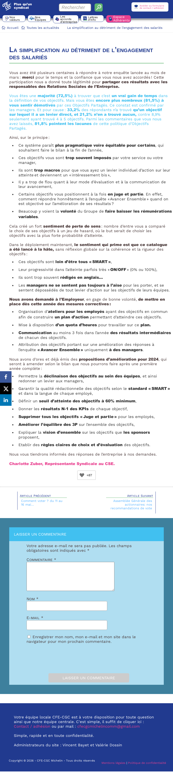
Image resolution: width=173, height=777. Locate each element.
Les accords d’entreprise (68, 19)
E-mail (35, 623)
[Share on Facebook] (6, 377)
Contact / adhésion (32, 732)
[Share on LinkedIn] (6, 400)
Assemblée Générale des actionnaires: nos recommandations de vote (131, 504)
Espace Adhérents (121, 18)
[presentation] (52, 663)
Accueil (12, 28)
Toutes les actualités (43, 28)
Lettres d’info (93, 18)
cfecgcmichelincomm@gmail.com (108, 732)
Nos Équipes (40, 18)
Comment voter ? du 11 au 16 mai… (42, 502)
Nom (33, 604)
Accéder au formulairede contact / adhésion (152, 6)
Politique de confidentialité (147, 768)
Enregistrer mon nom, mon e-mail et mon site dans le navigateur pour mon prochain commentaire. (81, 644)
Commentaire (41, 559)
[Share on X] (6, 388)
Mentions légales (113, 768)
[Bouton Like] (81, 475)
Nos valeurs (14, 18)
